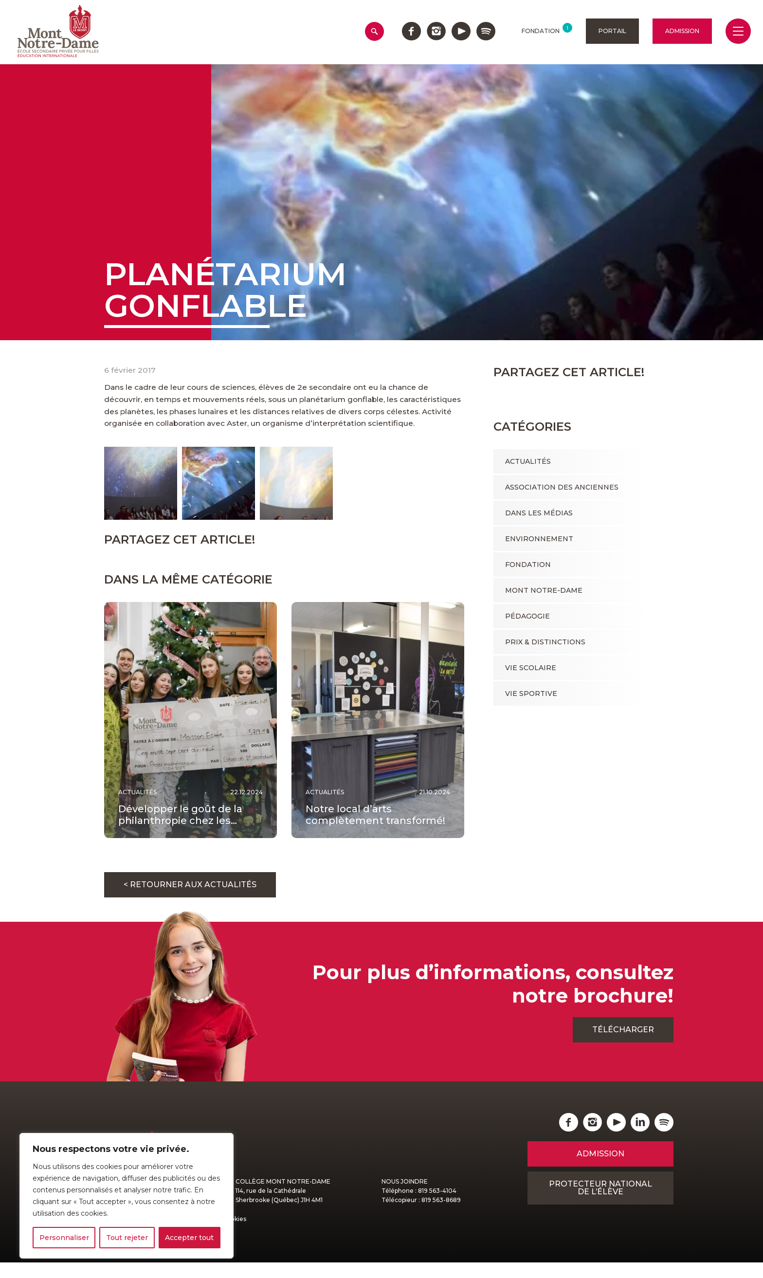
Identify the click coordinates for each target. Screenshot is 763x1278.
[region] (126, 1196)
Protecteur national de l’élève (600, 1203)
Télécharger (623, 1045)
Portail (612, 31)
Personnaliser (64, 1237)
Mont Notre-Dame (543, 590)
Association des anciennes (561, 487)
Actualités (528, 461)
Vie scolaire (530, 667)
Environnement (539, 538)
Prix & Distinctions (545, 642)
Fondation (528, 564)
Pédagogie (527, 616)
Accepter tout (189, 1237)
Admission (682, 31)
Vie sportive (531, 693)
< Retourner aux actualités (190, 900)
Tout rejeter (127, 1237)
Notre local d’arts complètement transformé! (375, 830)
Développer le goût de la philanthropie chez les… (180, 830)
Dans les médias (539, 513)
